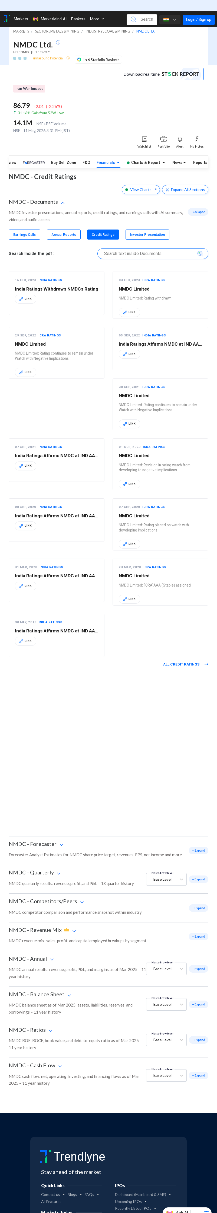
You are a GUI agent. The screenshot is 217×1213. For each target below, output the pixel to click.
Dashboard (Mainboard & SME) (140, 1183)
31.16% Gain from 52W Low (41, 102)
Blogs (72, 1183)
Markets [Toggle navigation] (21, 7)
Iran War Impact (29, 77)
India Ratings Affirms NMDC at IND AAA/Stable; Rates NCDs (78, 564)
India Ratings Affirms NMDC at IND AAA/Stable (64, 619)
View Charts (140, 178)
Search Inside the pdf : (31, 242)
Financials (106, 151)
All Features (51, 1190)
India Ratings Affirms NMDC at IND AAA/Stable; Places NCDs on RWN (88, 504)
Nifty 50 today (53, 1210)
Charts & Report (143, 151)
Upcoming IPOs (128, 1190)
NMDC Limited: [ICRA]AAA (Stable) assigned (155, 574)
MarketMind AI (49, 8)
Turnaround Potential (47, 47)
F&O (86, 151)
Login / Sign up (198, 8)
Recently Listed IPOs (133, 1197)
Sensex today (84, 1210)
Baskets (78, 7)
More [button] (97, 7)
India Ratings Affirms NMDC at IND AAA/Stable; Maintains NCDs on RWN (91, 444)
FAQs (89, 1183)
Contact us (50, 1183)
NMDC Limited (134, 278)
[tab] (24, 223)
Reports (200, 151)
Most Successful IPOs (134, 1204)
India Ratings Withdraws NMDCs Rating (56, 278)
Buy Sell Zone (63, 151)
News (177, 151)
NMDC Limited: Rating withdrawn (145, 287)
